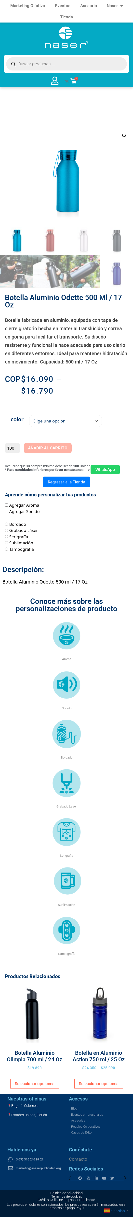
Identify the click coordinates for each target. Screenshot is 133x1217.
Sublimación (21, 543)
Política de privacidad (66, 1193)
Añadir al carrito (47, 448)
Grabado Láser (23, 530)
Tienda (66, 16)
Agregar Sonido (24, 511)
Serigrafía (18, 536)
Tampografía (21, 549)
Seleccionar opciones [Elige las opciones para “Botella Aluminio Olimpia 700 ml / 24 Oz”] (34, 1083)
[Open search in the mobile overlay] (66, 64)
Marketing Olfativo (27, 5)
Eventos (62, 5)
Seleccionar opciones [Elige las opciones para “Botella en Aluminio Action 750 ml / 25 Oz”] (99, 1083)
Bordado (17, 524)
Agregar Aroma (24, 505)
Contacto (78, 1159)
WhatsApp (105, 470)
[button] (124, 135)
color (17, 419)
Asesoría (88, 5)
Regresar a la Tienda (66, 482)
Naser (115, 5)
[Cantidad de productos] (12, 448)
